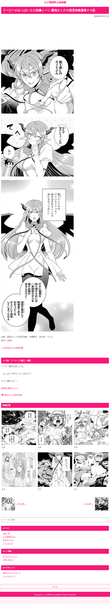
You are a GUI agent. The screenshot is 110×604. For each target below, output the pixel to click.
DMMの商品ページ (9, 388)
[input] (55, 519)
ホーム (55, 586)
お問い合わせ (8, 560)
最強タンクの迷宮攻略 (12, 395)
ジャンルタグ (8, 543)
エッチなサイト (9, 576)
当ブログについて (10, 556)
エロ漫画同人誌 (9, 537)
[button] (107, 519)
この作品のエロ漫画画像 (12, 348)
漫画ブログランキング (12, 573)
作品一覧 (6, 533)
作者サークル (8, 540)
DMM (9, 340)
